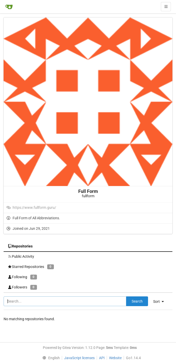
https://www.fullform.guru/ (34, 207)
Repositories (20, 246)
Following (22, 277)
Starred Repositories (31, 266)
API (102, 358)
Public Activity (21, 256)
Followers (22, 287)
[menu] (160, 301)
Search (137, 301)
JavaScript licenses (79, 358)
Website (115, 358)
